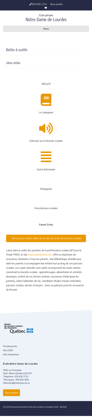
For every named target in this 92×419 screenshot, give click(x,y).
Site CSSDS (8, 350)
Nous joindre (56, 4)
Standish (63, 407)
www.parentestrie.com (40, 254)
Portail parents (10, 346)
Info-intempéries (11, 354)
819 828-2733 (38, 4)
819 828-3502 (22, 379)
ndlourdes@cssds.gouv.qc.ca (16, 383)
